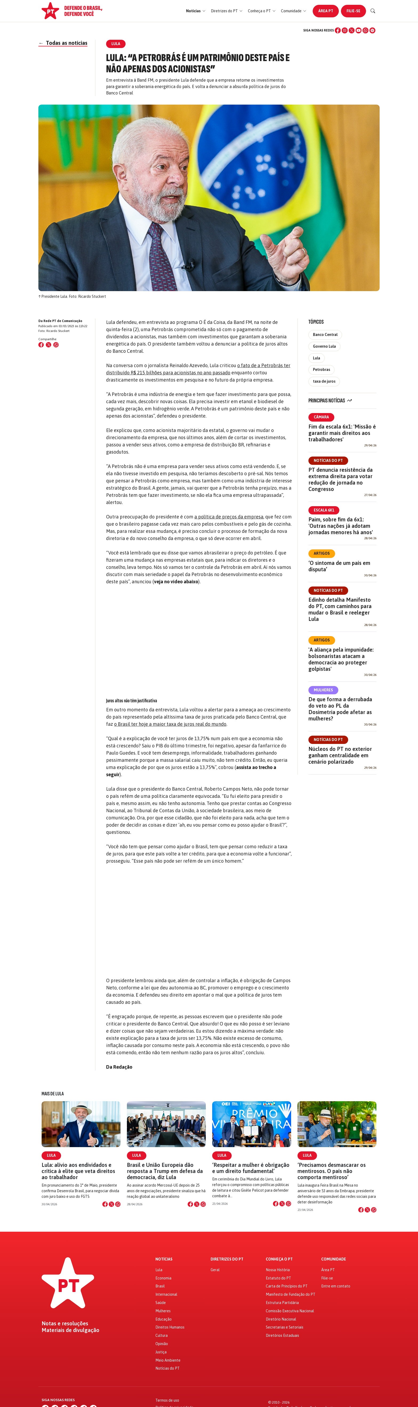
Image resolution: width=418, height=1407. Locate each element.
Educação (163, 1319)
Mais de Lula (53, 1094)
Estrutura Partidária (282, 1303)
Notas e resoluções (65, 1323)
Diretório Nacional (281, 1319)
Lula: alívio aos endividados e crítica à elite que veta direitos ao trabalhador (78, 1171)
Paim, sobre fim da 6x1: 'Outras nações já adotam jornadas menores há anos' (340, 525)
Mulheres (323, 690)
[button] (196, 11)
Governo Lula (324, 346)
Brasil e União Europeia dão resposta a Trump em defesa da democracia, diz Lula (165, 1171)
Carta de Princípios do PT (287, 1286)
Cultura (161, 1335)
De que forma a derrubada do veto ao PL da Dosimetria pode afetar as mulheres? (340, 709)
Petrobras (321, 369)
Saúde (160, 1303)
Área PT (325, 11)
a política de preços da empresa (228, 517)
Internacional (166, 1294)
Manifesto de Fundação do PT (290, 1294)
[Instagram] (345, 30)
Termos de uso (167, 1400)
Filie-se (353, 11)
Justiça (161, 1352)
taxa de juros (324, 381)
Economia (163, 1278)
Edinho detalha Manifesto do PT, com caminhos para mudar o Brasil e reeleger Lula (340, 609)
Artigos (322, 553)
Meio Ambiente (167, 1360)
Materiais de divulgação (70, 1330)
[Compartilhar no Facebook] (41, 344)
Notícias (163, 1259)
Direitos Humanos (169, 1327)
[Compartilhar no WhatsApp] (56, 344)
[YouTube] (358, 30)
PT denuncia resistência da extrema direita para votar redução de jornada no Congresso (340, 479)
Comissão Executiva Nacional (290, 1311)
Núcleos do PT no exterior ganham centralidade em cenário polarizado (340, 755)
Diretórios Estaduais (282, 1335)
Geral (215, 1270)
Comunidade (333, 1259)
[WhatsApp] (365, 30)
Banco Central (325, 334)
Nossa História (278, 1270)
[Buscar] (373, 11)
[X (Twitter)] (352, 30)
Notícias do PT (328, 460)
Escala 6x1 (324, 510)
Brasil (160, 1286)
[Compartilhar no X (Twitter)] (48, 344)
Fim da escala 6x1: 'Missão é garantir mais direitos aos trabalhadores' (342, 432)
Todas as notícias (62, 43)
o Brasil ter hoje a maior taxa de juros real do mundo (170, 724)
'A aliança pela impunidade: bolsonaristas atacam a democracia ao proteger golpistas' (340, 659)
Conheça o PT (279, 1259)
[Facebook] (338, 30)
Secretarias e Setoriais (284, 1327)
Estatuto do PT (278, 1278)
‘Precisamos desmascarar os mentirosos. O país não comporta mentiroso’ (332, 1171)
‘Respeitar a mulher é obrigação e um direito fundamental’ (251, 1168)
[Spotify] (372, 30)
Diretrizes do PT (227, 1259)
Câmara (321, 417)
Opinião (161, 1344)
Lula (316, 358)
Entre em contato (335, 1286)
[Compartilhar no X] (111, 1204)
